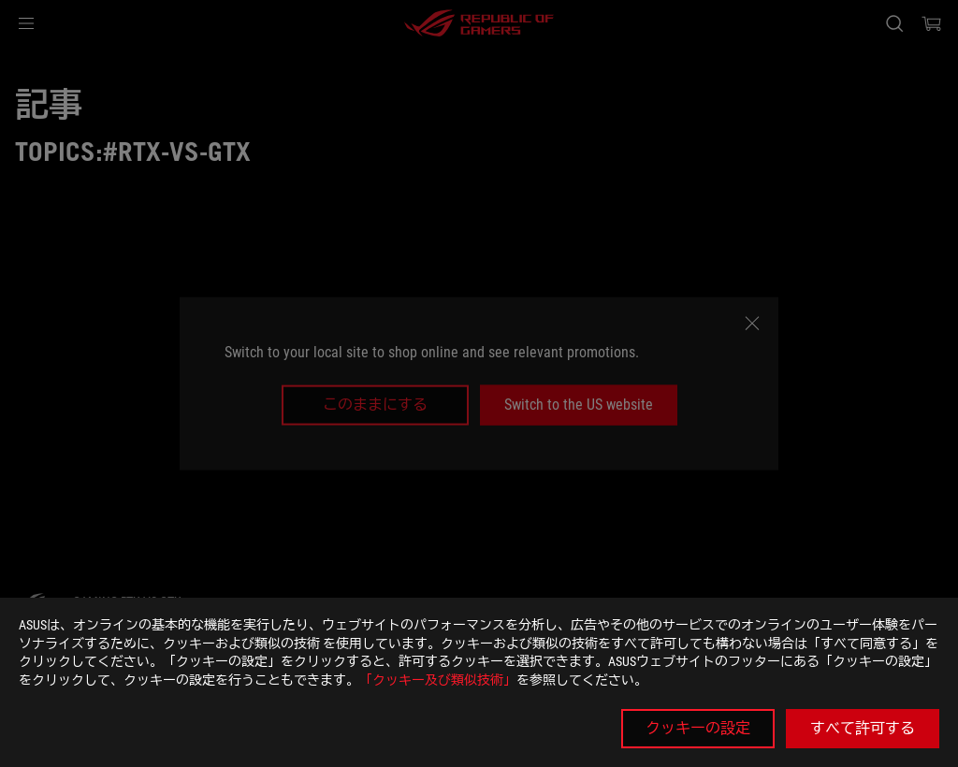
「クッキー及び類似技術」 (437, 680)
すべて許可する (862, 728)
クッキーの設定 (698, 728)
